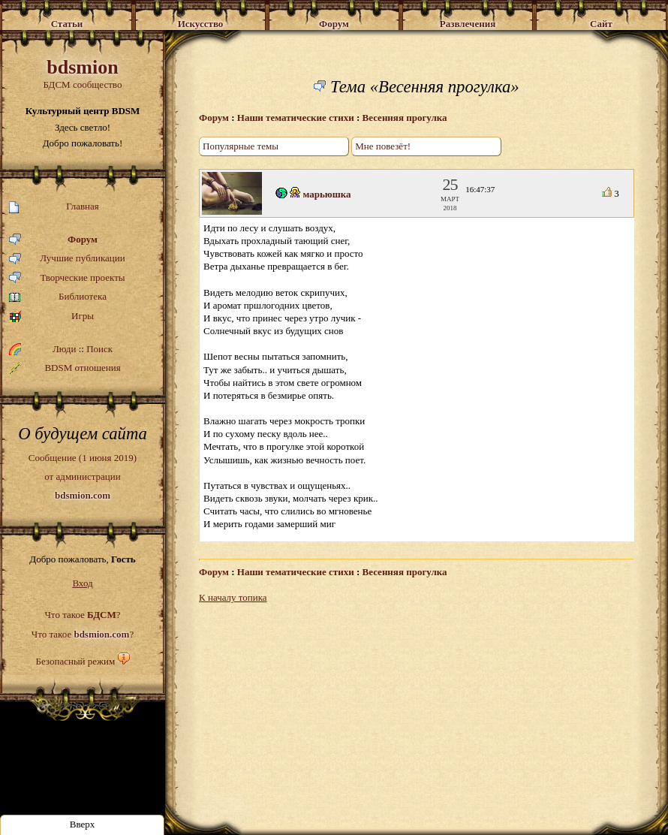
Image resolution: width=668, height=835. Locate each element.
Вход (82, 583)
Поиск (99, 348)
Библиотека (58, 297)
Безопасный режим (75, 661)
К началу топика (233, 597)
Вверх (82, 824)
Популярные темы (240, 146)
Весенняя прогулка (405, 117)
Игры (51, 316)
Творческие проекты (67, 278)
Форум (53, 240)
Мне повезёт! (383, 146)
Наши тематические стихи (295, 117)
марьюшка (327, 194)
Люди (64, 348)
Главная (54, 206)
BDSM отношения (65, 368)
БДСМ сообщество (82, 73)
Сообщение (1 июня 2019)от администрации (83, 476)
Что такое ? (82, 614)
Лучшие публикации (67, 258)
